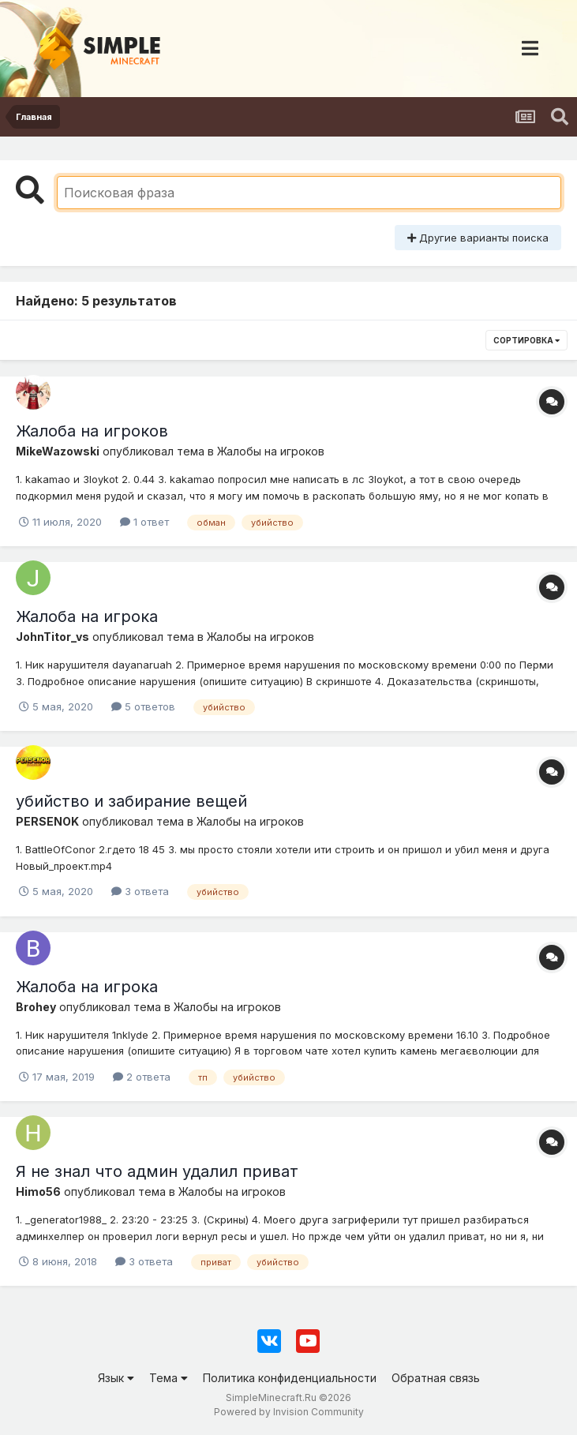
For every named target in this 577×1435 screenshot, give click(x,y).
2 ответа (141, 1076)
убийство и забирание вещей (131, 801)
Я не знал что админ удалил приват (157, 1171)
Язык (116, 1377)
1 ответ (144, 521)
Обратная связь (436, 1377)
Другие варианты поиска (478, 237)
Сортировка (526, 340)
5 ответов (143, 706)
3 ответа (140, 891)
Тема (168, 1377)
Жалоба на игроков (92, 431)
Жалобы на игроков (270, 451)
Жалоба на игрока (87, 616)
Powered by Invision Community (289, 1412)
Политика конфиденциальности (290, 1377)
